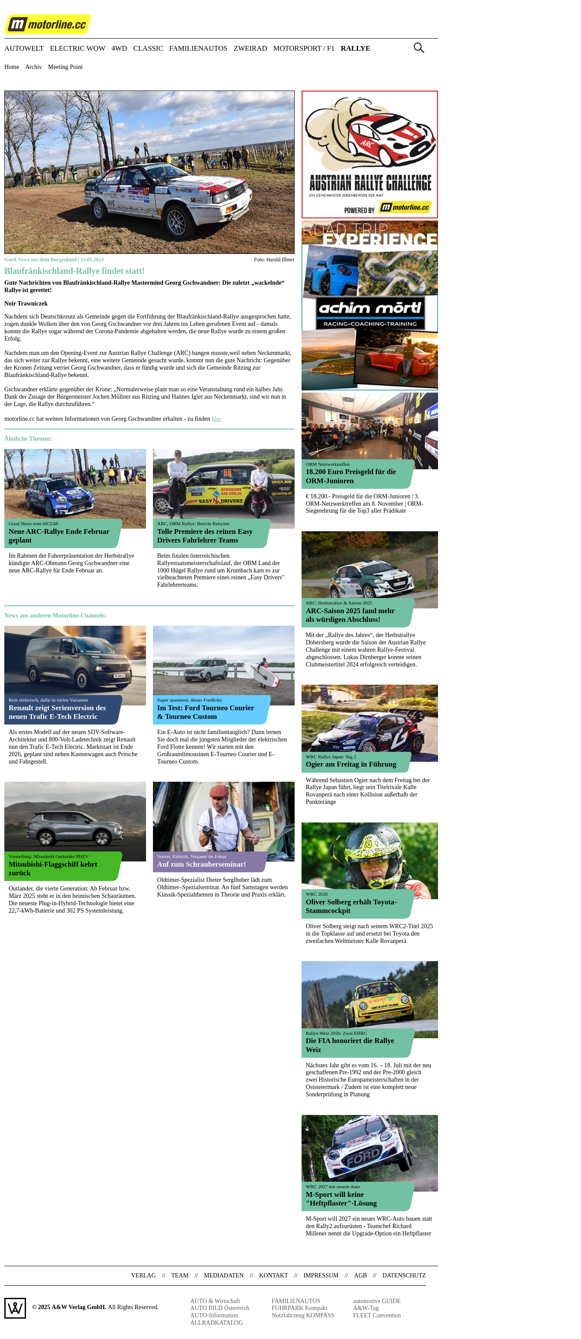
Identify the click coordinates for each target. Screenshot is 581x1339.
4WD (119, 48)
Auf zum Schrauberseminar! (201, 864)
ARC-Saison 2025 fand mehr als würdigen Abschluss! (350, 615)
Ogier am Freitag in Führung (351, 764)
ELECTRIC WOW (77, 48)
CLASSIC (148, 48)
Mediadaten (224, 1275)
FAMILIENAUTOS (198, 48)
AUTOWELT (24, 48)
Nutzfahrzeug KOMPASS (303, 1315)
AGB (360, 1275)
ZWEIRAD (250, 48)
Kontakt (273, 1275)
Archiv (33, 67)
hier (216, 419)
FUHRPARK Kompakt (300, 1308)
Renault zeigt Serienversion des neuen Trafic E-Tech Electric (57, 712)
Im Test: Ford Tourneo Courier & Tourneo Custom (205, 712)
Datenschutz (404, 1275)
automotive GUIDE (377, 1301)
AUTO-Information (214, 1315)
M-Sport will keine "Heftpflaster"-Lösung (341, 1198)
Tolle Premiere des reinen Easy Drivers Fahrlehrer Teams (205, 535)
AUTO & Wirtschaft (215, 1301)
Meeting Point (65, 67)
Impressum (321, 1275)
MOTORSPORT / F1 (304, 48)
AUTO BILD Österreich (220, 1308)
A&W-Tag (366, 1308)
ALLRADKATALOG (216, 1323)
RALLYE (355, 48)
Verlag (143, 1275)
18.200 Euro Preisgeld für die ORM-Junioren (351, 476)
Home (11, 67)
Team (179, 1275)
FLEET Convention (377, 1315)
